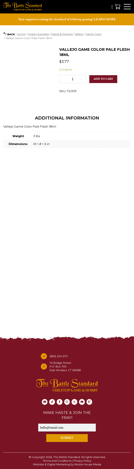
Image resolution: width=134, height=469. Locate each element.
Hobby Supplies (38, 34)
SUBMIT (67, 438)
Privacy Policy (82, 461)
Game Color (94, 34)
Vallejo (79, 34)
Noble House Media (88, 464)
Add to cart (103, 79)
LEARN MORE (105, 19)
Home (21, 34)
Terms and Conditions (57, 461)
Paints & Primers (62, 34)
